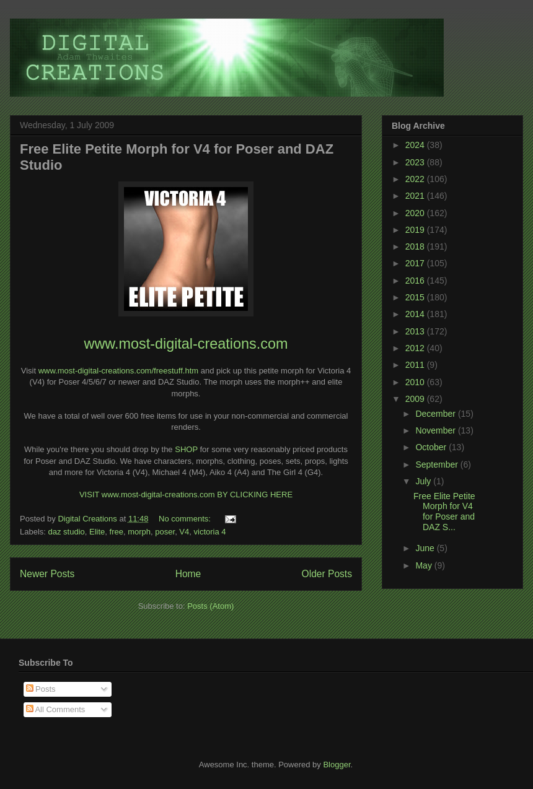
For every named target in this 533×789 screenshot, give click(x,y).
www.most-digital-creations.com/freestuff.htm (118, 370)
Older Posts (327, 574)
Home (188, 574)
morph (139, 531)
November (436, 430)
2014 (416, 314)
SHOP (186, 449)
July (424, 481)
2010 (416, 382)
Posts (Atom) (210, 606)
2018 (416, 246)
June (425, 548)
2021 (416, 196)
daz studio (66, 531)
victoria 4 (210, 531)
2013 (416, 331)
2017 (416, 263)
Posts (41, 689)
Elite (97, 531)
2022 (416, 179)
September (437, 464)
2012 (416, 348)
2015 (416, 297)
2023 (416, 162)
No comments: (186, 518)
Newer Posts (47, 574)
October (432, 447)
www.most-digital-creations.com (186, 344)
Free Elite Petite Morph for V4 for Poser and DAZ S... (444, 511)
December (436, 414)
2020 (416, 213)
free (116, 531)
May (424, 565)
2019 (416, 230)
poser (165, 531)
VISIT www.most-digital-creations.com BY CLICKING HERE (186, 494)
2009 (416, 399)
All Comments (56, 709)
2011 (416, 365)
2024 (416, 145)
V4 (184, 531)
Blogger (336, 764)
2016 (416, 281)
